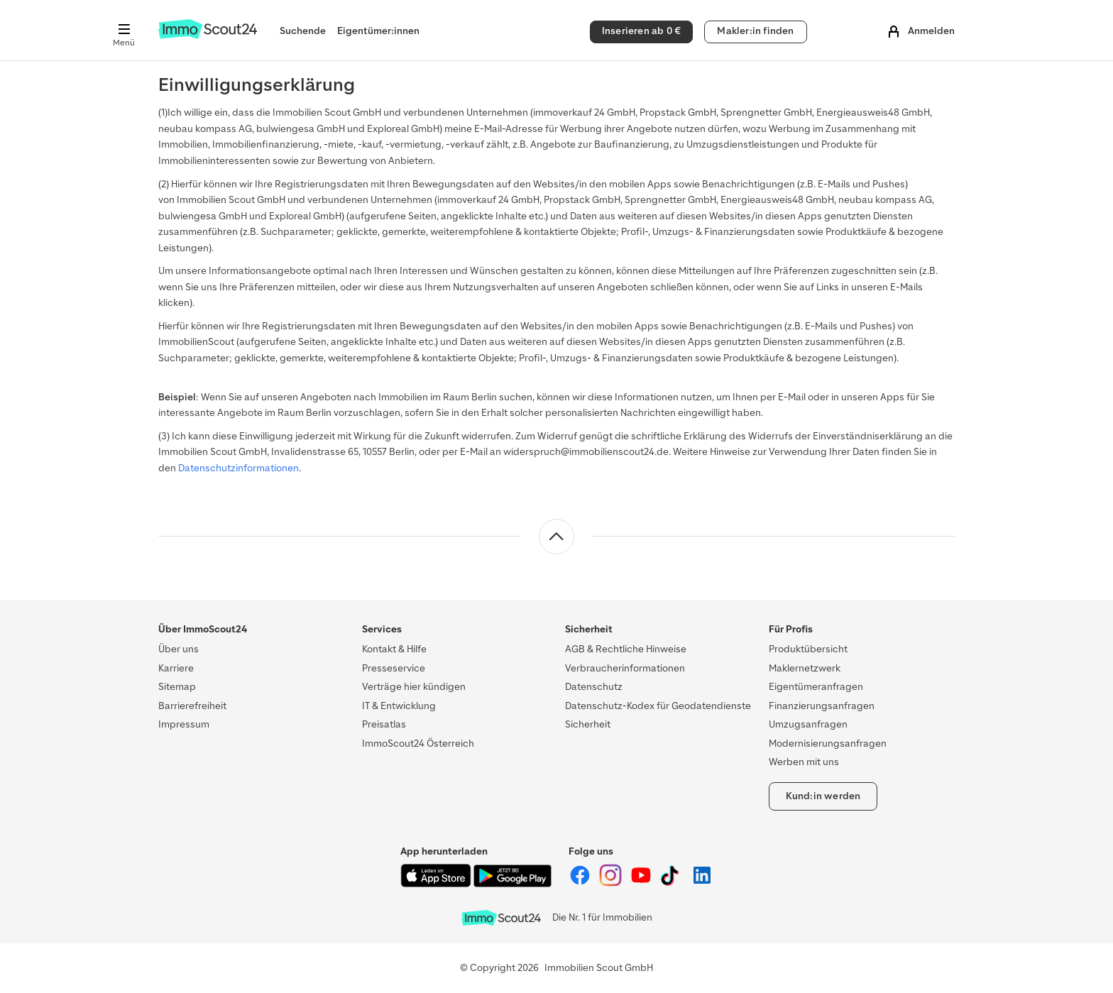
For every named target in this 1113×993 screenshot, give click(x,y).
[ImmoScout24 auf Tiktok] (672, 883)
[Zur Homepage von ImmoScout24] (207, 36)
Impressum (183, 724)
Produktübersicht (808, 649)
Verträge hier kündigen (414, 687)
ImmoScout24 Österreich (418, 743)
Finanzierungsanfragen (821, 706)
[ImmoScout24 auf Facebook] (581, 883)
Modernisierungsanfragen (828, 743)
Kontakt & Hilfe (394, 649)
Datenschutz (594, 687)
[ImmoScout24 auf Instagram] (611, 883)
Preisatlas (384, 724)
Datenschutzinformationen (238, 468)
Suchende (303, 31)
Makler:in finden (755, 31)
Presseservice (393, 668)
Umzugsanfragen (808, 724)
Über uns (178, 649)
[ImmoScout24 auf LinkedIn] (702, 883)
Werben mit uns (804, 762)
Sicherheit (587, 724)
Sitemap (177, 687)
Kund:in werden (823, 796)
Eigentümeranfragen (816, 687)
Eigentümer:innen (378, 31)
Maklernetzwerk (804, 668)
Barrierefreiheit (192, 706)
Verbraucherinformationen (625, 668)
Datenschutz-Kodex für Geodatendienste (658, 706)
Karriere (176, 668)
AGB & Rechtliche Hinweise (625, 649)
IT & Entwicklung (399, 706)
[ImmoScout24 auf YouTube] (642, 883)
